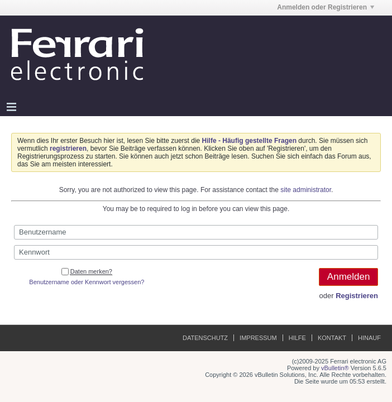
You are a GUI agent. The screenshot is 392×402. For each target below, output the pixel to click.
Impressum (258, 337)
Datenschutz (205, 337)
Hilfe (297, 337)
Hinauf (369, 337)
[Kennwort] (196, 252)
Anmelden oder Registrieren (325, 7)
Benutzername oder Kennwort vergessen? (86, 282)
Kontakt (332, 337)
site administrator (305, 190)
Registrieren (357, 295)
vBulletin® (335, 368)
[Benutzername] (196, 232)
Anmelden (348, 276)
